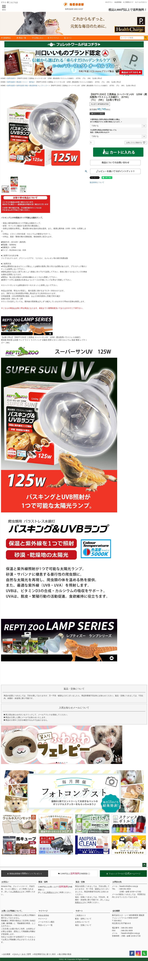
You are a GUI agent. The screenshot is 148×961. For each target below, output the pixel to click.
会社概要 (116, 911)
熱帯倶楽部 (11, 78)
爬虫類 (19, 82)
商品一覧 (21, 38)
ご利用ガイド (128, 2)
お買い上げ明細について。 (12, 911)
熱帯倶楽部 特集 (22, 85)
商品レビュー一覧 (45, 925)
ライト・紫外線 (28, 82)
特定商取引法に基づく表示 (45, 954)
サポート (79, 911)
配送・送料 (43, 882)
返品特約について (97, 182)
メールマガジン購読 (46, 922)
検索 (146, 38)
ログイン (109, 2)
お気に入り (37, 38)
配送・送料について (83, 919)
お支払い (5, 882)
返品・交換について (83, 925)
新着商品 (6, 38)
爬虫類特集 (33, 85)
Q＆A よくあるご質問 (22, 954)
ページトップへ (144, 865)
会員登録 (118, 2)
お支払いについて (82, 922)
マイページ (53, 38)
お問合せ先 (117, 882)
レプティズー (43, 85)
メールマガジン (141, 2)
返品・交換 (80, 882)
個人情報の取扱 (65, 954)
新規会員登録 (43, 915)
